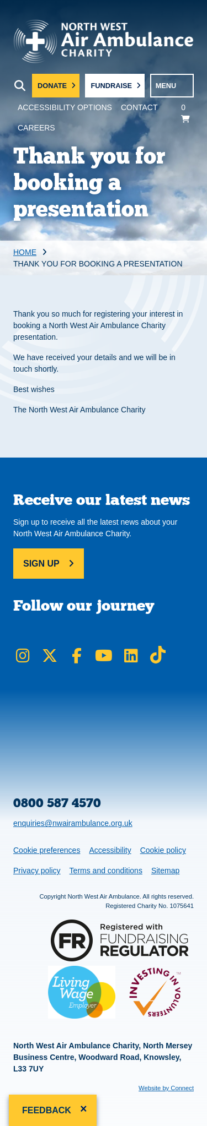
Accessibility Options (65, 107)
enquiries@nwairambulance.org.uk (72, 823)
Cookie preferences (46, 849)
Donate (52, 85)
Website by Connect (166, 1088)
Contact (139, 107)
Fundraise (111, 85)
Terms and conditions (106, 870)
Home (24, 252)
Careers (36, 127)
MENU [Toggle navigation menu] (166, 85)
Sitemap (165, 870)
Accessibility (110, 850)
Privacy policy (37, 870)
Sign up (41, 563)
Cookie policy (163, 850)
